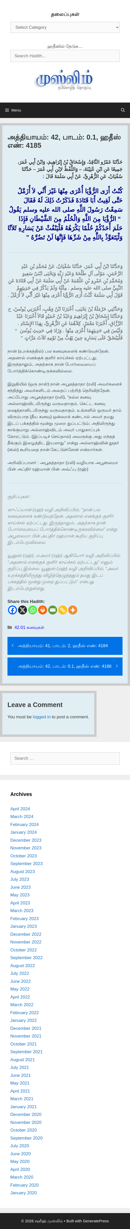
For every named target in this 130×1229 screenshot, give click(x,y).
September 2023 (26, 863)
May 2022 (20, 989)
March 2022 (21, 1004)
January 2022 (23, 1020)
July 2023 (19, 879)
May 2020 (20, 1161)
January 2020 (23, 1192)
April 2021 (20, 1091)
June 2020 (20, 1153)
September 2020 (26, 1138)
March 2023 (21, 910)
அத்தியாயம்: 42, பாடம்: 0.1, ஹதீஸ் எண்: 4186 (64, 666)
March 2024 (21, 816)
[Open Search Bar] (123, 110)
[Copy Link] (62, 610)
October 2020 (23, 1130)
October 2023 (23, 856)
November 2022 (25, 942)
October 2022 (23, 950)
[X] (22, 610)
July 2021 (19, 1067)
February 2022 (24, 1012)
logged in (42, 716)
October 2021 (23, 1044)
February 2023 (24, 918)
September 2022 (26, 957)
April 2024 (20, 808)
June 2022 (20, 981)
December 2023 (25, 840)
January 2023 (23, 926)
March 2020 (21, 1177)
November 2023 (25, 848)
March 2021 (21, 1098)
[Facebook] (12, 610)
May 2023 (20, 895)
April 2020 (20, 1169)
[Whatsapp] (32, 610)
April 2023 (20, 903)
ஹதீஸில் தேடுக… (65, 46)
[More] (72, 610)
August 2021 (22, 1059)
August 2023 (22, 871)
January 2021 (23, 1106)
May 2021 (20, 1083)
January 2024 (23, 832)
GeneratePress (96, 1221)
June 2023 (20, 887)
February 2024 (24, 824)
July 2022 (19, 973)
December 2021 (25, 1028)
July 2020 (19, 1145)
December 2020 (25, 1114)
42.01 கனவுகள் (29, 627)
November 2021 (25, 1036)
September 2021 (26, 1051)
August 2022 (22, 965)
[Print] (42, 610)
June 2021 (20, 1075)
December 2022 (25, 934)
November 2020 (25, 1122)
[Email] (52, 610)
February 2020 (24, 1185)
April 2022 (20, 997)
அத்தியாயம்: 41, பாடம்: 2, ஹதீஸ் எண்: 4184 (63, 645)
